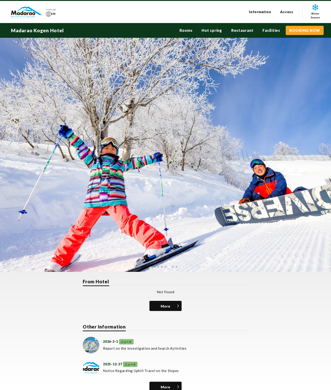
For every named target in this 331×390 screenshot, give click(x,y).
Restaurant (242, 30)
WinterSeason (315, 11)
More (165, 306)
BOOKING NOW (304, 30)
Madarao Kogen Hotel (37, 30)
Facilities (271, 30)
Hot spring (212, 30)
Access (286, 12)
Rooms (186, 30)
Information (260, 12)
